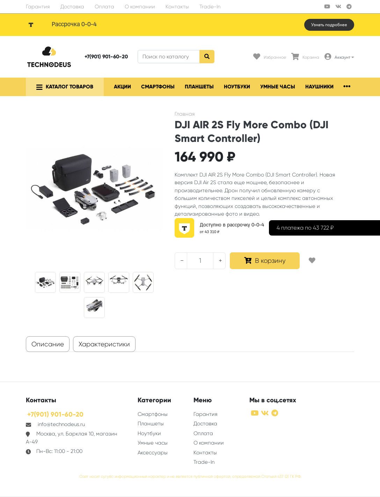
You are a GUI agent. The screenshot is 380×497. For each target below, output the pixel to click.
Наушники (319, 87)
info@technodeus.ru (61, 424)
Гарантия (38, 6)
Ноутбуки (237, 87)
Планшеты (199, 87)
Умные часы (277, 87)
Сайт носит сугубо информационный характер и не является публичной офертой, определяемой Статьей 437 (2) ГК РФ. (190, 476)
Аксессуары (153, 452)
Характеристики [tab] (104, 344)
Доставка (72, 6)
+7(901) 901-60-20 (106, 56)
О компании (140, 6)
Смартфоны (158, 87)
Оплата (104, 6)
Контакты (177, 6)
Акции (122, 87)
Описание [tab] (47, 344)
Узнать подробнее (329, 24)
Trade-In (209, 6)
